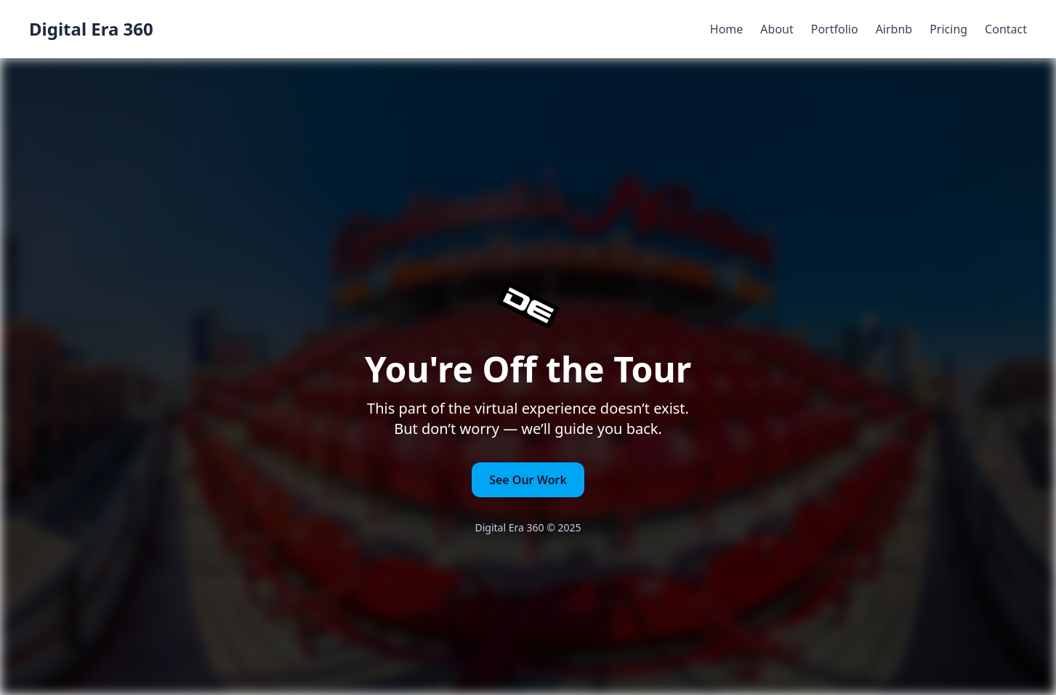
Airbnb (894, 29)
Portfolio (834, 29)
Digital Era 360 (91, 29)
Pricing (948, 29)
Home (726, 29)
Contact (1006, 29)
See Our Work (528, 480)
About (776, 29)
